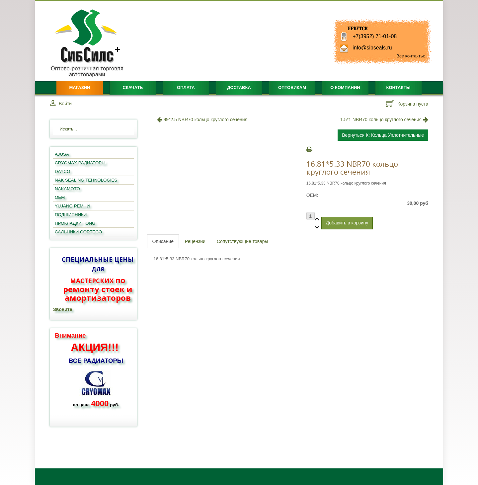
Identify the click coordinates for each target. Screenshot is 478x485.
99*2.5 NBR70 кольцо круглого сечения (202, 119)
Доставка (239, 87)
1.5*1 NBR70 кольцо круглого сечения (384, 119)
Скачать (133, 87)
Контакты (398, 87)
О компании (345, 87)
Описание (163, 241)
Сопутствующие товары (242, 241)
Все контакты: (410, 55)
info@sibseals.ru (372, 47)
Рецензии (195, 241)
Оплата (186, 87)
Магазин (79, 87)
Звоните (62, 309)
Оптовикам (292, 87)
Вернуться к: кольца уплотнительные (383, 135)
